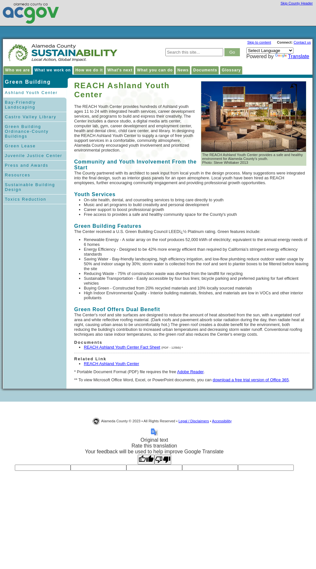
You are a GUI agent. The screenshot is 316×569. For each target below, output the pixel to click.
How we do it (89, 70)
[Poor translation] (162, 460)
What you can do (155, 70)
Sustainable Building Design (30, 187)
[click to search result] (232, 52)
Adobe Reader (190, 371)
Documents (205, 70)
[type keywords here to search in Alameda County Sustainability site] (194, 52)
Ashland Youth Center (31, 92)
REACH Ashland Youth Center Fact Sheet (122, 347)
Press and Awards (26, 165)
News (183, 70)
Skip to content (259, 42)
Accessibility (222, 421)
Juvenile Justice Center (33, 155)
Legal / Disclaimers (193, 421)
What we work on (53, 70)
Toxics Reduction (25, 199)
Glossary (231, 70)
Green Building (28, 82)
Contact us (302, 42)
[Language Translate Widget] (269, 50)
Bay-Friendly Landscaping (20, 105)
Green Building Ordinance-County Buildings (27, 131)
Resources (17, 175)
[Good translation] (146, 460)
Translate (292, 56)
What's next (120, 70)
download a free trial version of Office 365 (251, 379)
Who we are (17, 70)
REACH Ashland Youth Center (111, 363)
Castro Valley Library (30, 116)
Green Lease (20, 145)
